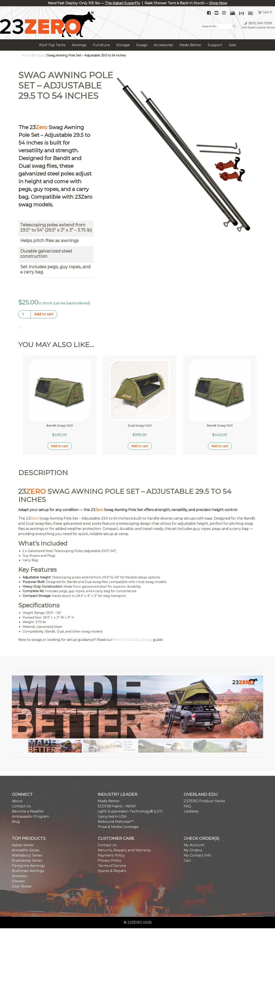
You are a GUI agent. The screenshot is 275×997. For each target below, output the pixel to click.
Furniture (101, 45)
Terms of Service (112, 824)
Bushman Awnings (28, 830)
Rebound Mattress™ (115, 780)
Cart (187, 819)
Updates (191, 770)
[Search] (234, 26)
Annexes (19, 835)
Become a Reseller (28, 770)
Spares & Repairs (112, 830)
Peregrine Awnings (28, 824)
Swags (141, 45)
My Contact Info (197, 814)
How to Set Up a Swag (133, 599)
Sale (232, 45)
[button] (18, 665)
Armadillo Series (25, 809)
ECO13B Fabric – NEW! (117, 765)
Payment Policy (111, 814)
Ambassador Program (30, 775)
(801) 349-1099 (260, 23)
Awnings (79, 45)
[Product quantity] (24, 314)
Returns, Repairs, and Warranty (124, 809)
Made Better (190, 45)
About (17, 760)
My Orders (193, 809)
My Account (194, 804)
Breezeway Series (27, 819)
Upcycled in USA (112, 775)
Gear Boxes (21, 845)
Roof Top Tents (52, 45)
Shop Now (218, 3)
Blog (16, 780)
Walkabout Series (27, 814)
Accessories (163, 45)
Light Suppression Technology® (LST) (130, 770)
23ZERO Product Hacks (204, 760)
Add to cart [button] (59, 405)
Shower (18, 840)
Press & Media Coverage (118, 786)
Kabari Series (23, 804)
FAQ (187, 765)
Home (26, 55)
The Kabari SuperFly (122, 3)
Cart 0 (267, 12)
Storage (123, 45)
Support (215, 45)
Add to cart (43, 314)
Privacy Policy (109, 819)
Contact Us (21, 765)
